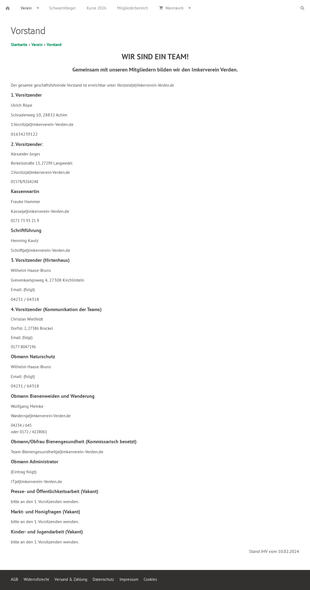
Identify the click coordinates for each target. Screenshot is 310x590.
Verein (37, 44)
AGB (14, 579)
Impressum (129, 579)
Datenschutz (103, 579)
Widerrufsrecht (36, 579)
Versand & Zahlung (70, 579)
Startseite (19, 44)
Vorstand (54, 44)
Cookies (150, 579)
